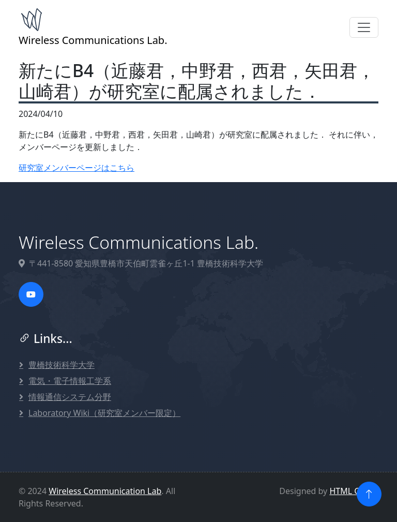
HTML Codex (353, 491)
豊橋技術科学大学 (61, 364)
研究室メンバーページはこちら (76, 167)
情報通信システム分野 (69, 396)
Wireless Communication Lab (105, 491)
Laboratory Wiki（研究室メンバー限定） (104, 413)
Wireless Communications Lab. (93, 27)
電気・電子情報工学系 (69, 380)
